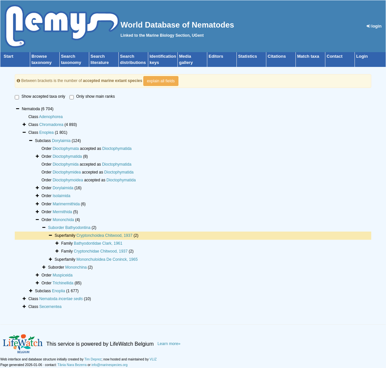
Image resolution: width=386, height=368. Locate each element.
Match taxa (308, 56)
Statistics (247, 56)
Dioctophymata (65, 148)
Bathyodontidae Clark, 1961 (98, 243)
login (374, 26)
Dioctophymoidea (67, 180)
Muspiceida (62, 275)
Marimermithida (66, 204)
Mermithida (62, 212)
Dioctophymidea (66, 172)
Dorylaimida (62, 188)
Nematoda (61, 298)
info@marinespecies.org (109, 365)
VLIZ (153, 359)
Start (8, 56)
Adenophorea (51, 116)
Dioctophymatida (117, 148)
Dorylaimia (61, 140)
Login (362, 56)
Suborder (56, 227)
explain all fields (161, 81)
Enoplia (58, 291)
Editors (216, 56)
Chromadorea (51, 124)
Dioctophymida (65, 164)
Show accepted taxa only (40, 96)
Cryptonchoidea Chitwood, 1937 (104, 235)
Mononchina (76, 267)
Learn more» (168, 343)
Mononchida (63, 219)
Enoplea (46, 132)
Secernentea (50, 306)
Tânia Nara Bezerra (72, 365)
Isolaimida (61, 196)
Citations (277, 56)
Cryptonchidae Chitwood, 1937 (101, 251)
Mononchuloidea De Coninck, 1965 (107, 259)
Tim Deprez (92, 359)
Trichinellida (62, 283)
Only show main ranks (92, 96)
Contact (334, 56)
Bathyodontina (78, 227)
